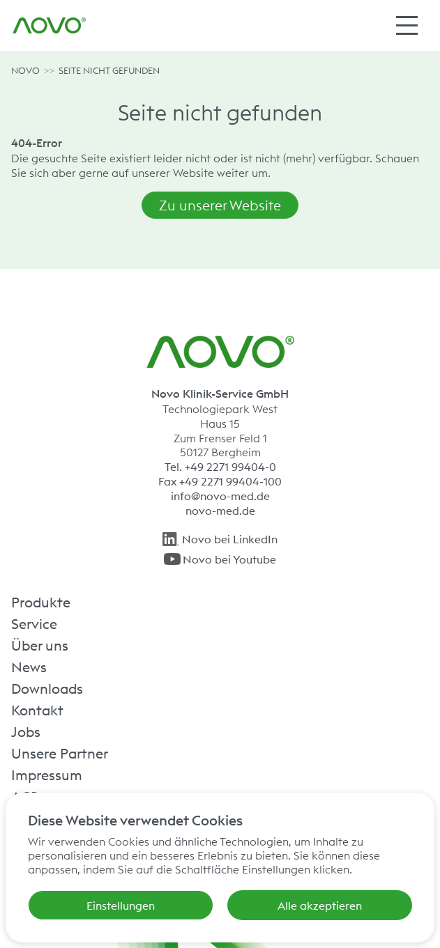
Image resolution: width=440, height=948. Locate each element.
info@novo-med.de (220, 496)
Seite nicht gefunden (109, 71)
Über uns (39, 645)
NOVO (25, 71)
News (29, 666)
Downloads (47, 688)
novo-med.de (220, 510)
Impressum (46, 774)
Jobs (25, 731)
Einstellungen (120, 905)
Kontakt (37, 710)
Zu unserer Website (220, 205)
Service (34, 623)
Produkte (40, 602)
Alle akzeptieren (320, 905)
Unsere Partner (59, 753)
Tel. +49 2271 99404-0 (220, 466)
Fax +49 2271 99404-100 (220, 481)
